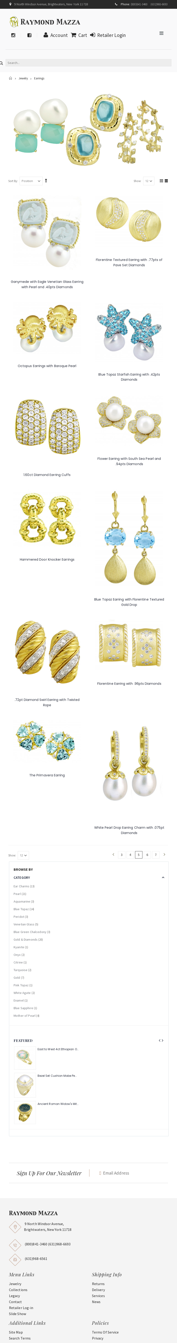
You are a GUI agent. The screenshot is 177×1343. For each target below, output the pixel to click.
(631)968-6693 (159, 4)
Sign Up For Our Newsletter (49, 1173)
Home (10, 78)
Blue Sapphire (23, 1008)
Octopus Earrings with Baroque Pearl (47, 366)
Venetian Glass (24, 924)
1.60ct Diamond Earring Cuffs (47, 475)
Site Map (16, 1332)
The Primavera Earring (47, 775)
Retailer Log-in (21, 1307)
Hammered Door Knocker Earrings (47, 559)
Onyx (17, 955)
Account (54, 35)
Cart (77, 35)
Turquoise (20, 970)
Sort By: (13, 181)
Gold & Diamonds (26, 939)
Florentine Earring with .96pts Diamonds (129, 683)
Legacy (14, 1295)
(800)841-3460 (139, 4)
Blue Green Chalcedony (30, 932)
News (96, 1301)
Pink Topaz (21, 985)
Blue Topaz (21, 909)
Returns (98, 1283)
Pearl (17, 894)
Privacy (97, 1338)
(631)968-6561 (36, 1258)
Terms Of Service (105, 1332)
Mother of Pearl (24, 1016)
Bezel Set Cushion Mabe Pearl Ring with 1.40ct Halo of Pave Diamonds (58, 1076)
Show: (137, 181)
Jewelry (24, 79)
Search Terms (20, 1338)
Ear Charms (21, 886)
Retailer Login (107, 35)
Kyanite (19, 947)
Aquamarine (22, 901)
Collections (18, 1289)
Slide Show (17, 1313)
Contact (15, 1301)
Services (98, 1295)
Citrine (18, 962)
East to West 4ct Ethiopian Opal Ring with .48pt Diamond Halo (58, 1049)
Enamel (19, 1000)
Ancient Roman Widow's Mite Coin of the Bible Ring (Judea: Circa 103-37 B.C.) (58, 1104)
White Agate (22, 993)
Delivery (98, 1289)
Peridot (19, 917)
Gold (17, 977)
